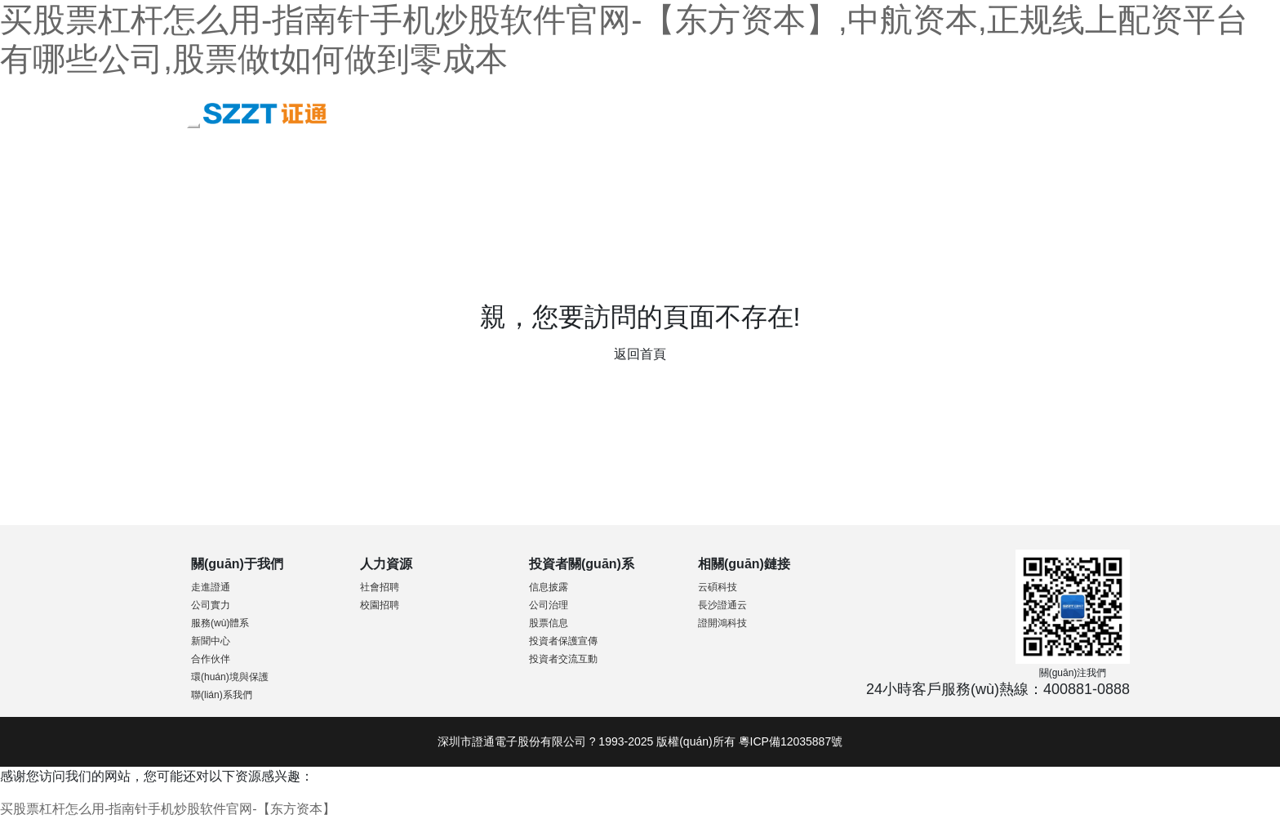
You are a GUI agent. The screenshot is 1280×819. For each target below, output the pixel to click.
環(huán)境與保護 (230, 677)
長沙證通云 (722, 605)
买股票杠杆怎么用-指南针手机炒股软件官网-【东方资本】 (168, 809)
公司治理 (548, 605)
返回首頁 (640, 354)
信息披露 (548, 587)
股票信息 (548, 623)
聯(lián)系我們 (221, 695)
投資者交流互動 (563, 659)
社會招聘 (379, 587)
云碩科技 (717, 587)
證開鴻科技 (722, 623)
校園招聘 (379, 605)
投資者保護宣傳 (563, 641)
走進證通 (210, 587)
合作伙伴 (210, 659)
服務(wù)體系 (220, 623)
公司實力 (210, 605)
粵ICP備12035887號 (791, 741)
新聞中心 (210, 641)
